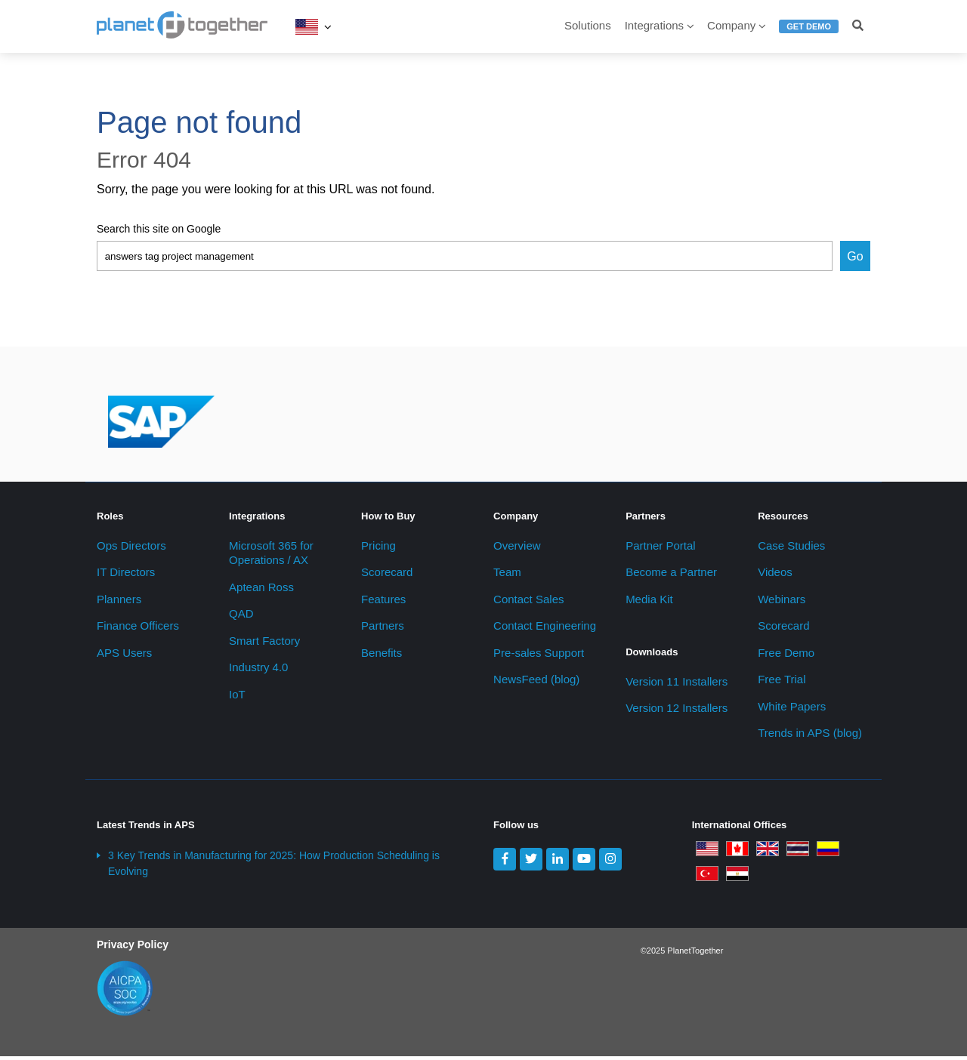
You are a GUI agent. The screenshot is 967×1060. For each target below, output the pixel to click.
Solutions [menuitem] (587, 25)
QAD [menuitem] (241, 618)
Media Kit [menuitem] (649, 602)
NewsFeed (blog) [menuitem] (536, 683)
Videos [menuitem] (775, 576)
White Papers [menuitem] (792, 710)
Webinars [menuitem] (781, 602)
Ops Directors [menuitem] (131, 549)
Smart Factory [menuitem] (264, 644)
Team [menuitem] (507, 576)
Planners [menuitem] (119, 602)
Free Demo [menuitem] (786, 656)
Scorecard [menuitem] (386, 576)
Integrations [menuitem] (654, 25)
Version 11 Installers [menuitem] (677, 685)
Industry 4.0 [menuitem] (258, 671)
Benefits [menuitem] (381, 656)
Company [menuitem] (731, 25)
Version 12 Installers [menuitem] (677, 712)
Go (855, 256)
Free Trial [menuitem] (781, 683)
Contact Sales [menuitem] (528, 602)
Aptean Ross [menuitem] (261, 590)
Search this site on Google (159, 229)
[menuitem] (808, 33)
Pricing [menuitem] (378, 549)
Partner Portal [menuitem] (661, 549)
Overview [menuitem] (517, 549)
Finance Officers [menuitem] (138, 630)
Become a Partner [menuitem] (671, 576)
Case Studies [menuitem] (791, 549)
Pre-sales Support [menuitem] (538, 656)
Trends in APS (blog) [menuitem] (810, 737)
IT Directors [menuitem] (126, 576)
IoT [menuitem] (237, 698)
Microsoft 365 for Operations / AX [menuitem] (271, 557)
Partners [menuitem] (382, 630)
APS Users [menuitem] (124, 656)
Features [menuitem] (383, 602)
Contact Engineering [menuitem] (544, 630)
